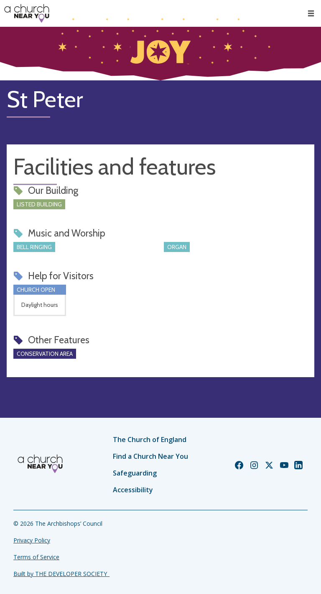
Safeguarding (135, 473)
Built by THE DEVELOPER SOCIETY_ (61, 574)
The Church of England (149, 439)
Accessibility (133, 489)
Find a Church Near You (150, 456)
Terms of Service (36, 557)
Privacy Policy (31, 540)
